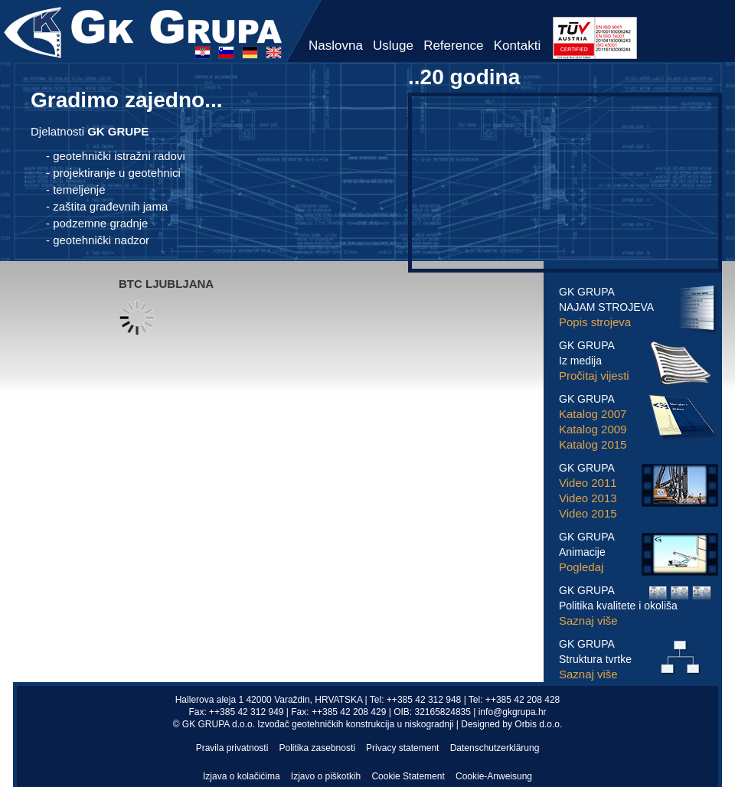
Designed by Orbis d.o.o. (511, 724)
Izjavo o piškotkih (326, 776)
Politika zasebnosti (317, 748)
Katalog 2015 (592, 444)
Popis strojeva (595, 321)
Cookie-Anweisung (494, 776)
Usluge (393, 45)
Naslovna (336, 45)
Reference (453, 45)
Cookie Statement (407, 776)
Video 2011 (588, 482)
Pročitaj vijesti (594, 375)
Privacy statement (402, 748)
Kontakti (517, 45)
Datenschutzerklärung (495, 748)
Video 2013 (588, 498)
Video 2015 (588, 513)
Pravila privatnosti (232, 748)
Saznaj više (588, 620)
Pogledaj (581, 566)
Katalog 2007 (592, 413)
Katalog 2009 (592, 429)
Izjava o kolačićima (241, 776)
